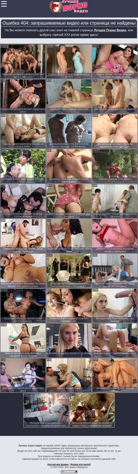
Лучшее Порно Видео (110, 30)
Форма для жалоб (80, 464)
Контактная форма (58, 464)
